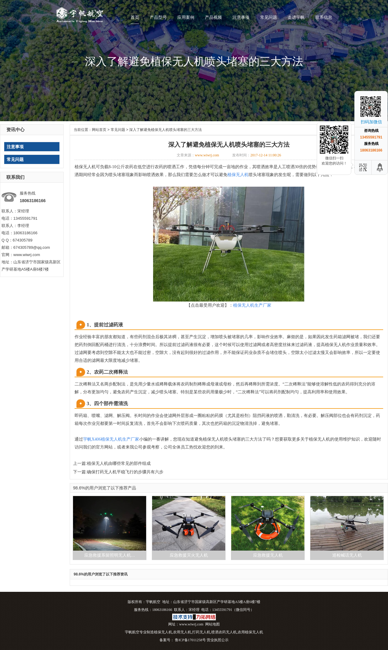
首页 (135, 17)
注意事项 (240, 17)
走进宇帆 (296, 17)
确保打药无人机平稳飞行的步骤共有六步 (125, 471)
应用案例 (185, 17)
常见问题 (268, 17)
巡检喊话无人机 (347, 555)
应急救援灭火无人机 (189, 555)
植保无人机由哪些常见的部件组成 (119, 463)
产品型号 (158, 17)
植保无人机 (163, 632)
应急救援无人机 (268, 555)
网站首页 (99, 130)
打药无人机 (201, 632)
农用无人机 (182, 632)
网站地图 (212, 624)
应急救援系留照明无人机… (109, 555)
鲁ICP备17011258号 (190, 640)
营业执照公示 (218, 640)
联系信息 (323, 17)
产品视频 (213, 17)
